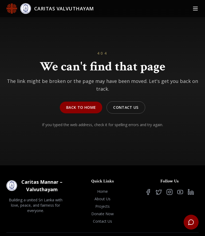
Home (102, 191)
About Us (102, 198)
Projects (102, 206)
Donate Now (102, 213)
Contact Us (126, 107)
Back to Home (81, 107)
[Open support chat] (191, 222)
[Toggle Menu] (195, 8)
